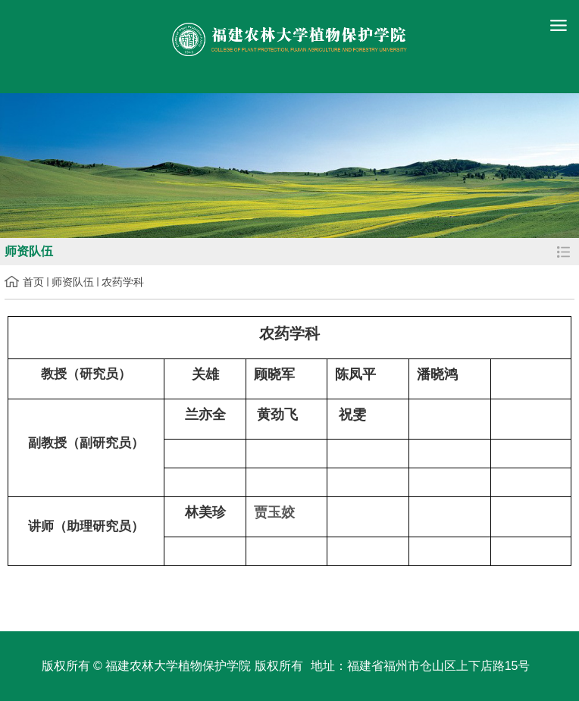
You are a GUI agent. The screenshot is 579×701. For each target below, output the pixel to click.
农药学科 (123, 282)
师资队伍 (73, 282)
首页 (33, 282)
